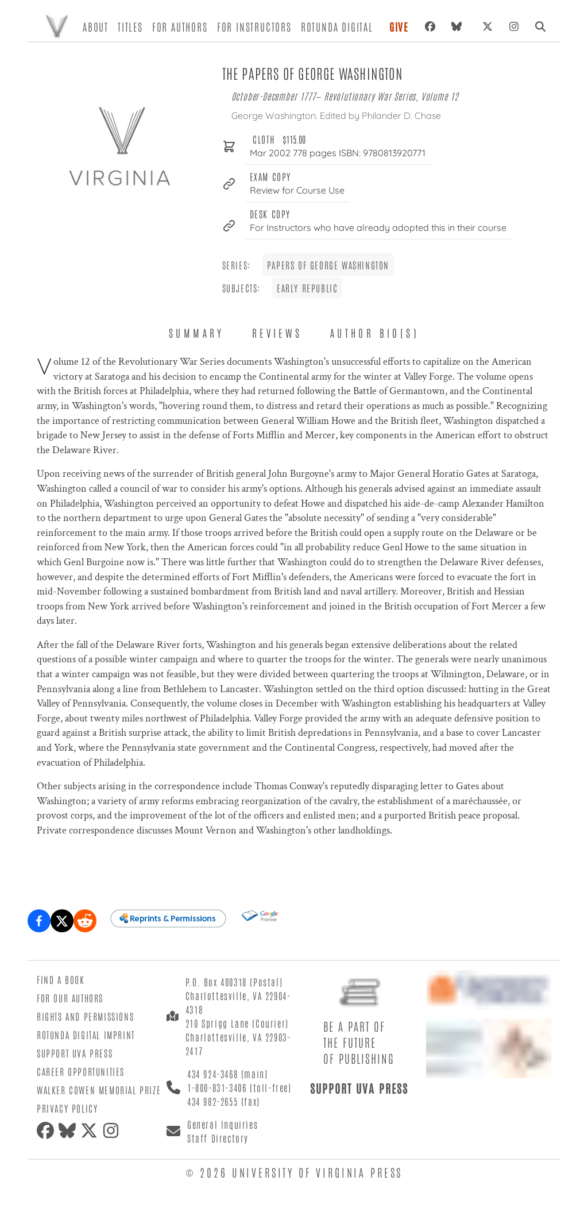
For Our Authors (70, 998)
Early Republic (307, 288)
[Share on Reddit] (85, 920)
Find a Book (61, 979)
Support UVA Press (75, 1053)
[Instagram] (514, 26)
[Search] (540, 26)
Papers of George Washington (328, 265)
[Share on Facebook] (39, 920)
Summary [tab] (197, 332)
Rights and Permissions (85, 1016)
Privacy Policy (67, 1108)
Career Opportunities (81, 1071)
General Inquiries (222, 1124)
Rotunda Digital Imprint (86, 1034)
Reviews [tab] (277, 332)
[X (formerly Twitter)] (487, 26)
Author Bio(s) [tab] (374, 332)
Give (399, 26)
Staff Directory (218, 1138)
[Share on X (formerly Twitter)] (62, 920)
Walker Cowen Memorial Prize (99, 1089)
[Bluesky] (458, 26)
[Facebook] (430, 26)
